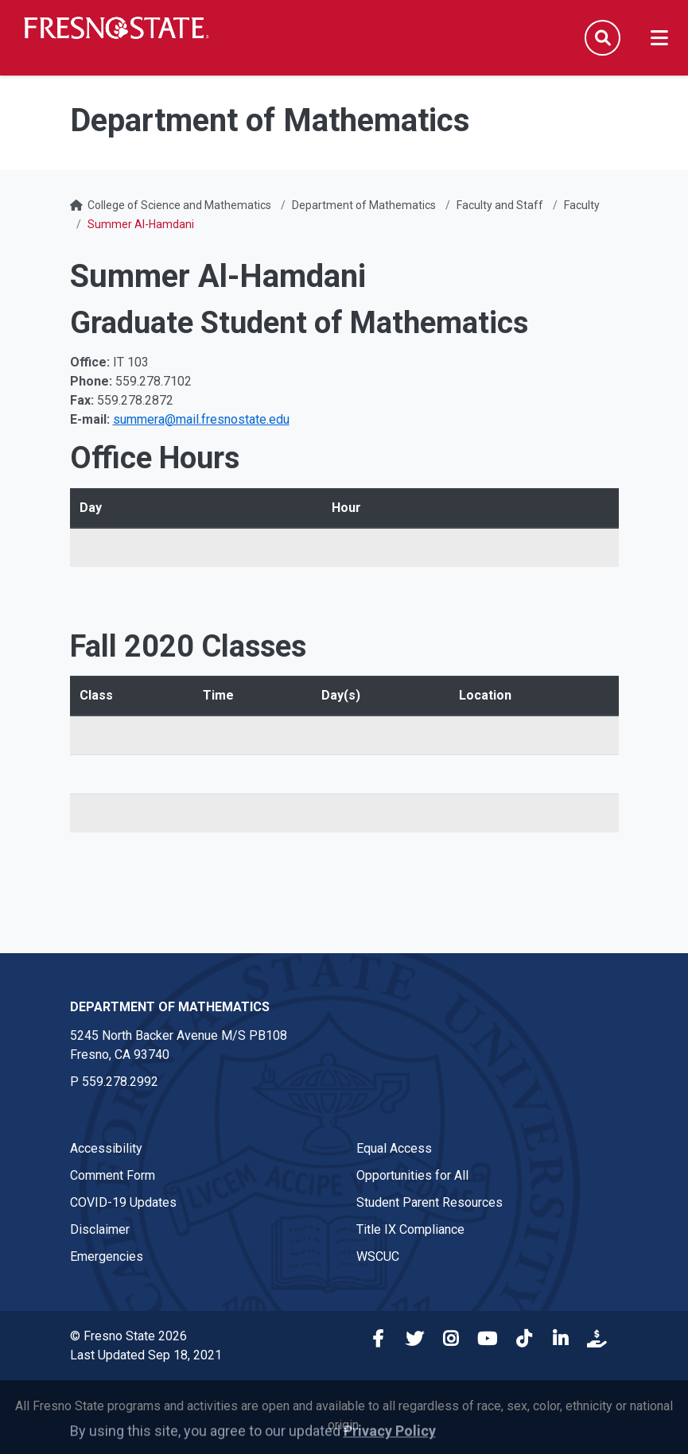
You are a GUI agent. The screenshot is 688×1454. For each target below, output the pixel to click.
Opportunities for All (412, 1175)
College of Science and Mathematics (179, 205)
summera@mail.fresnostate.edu (201, 419)
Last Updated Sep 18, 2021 (146, 1355)
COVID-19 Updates (123, 1202)
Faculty (582, 205)
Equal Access (394, 1148)
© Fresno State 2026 (128, 1335)
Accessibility (106, 1148)
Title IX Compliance (410, 1229)
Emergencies (106, 1256)
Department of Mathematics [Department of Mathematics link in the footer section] (170, 1006)
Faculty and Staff (500, 205)
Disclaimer (100, 1229)
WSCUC (377, 1256)
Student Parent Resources (429, 1202)
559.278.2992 (120, 1081)
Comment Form (112, 1175)
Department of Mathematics (364, 205)
